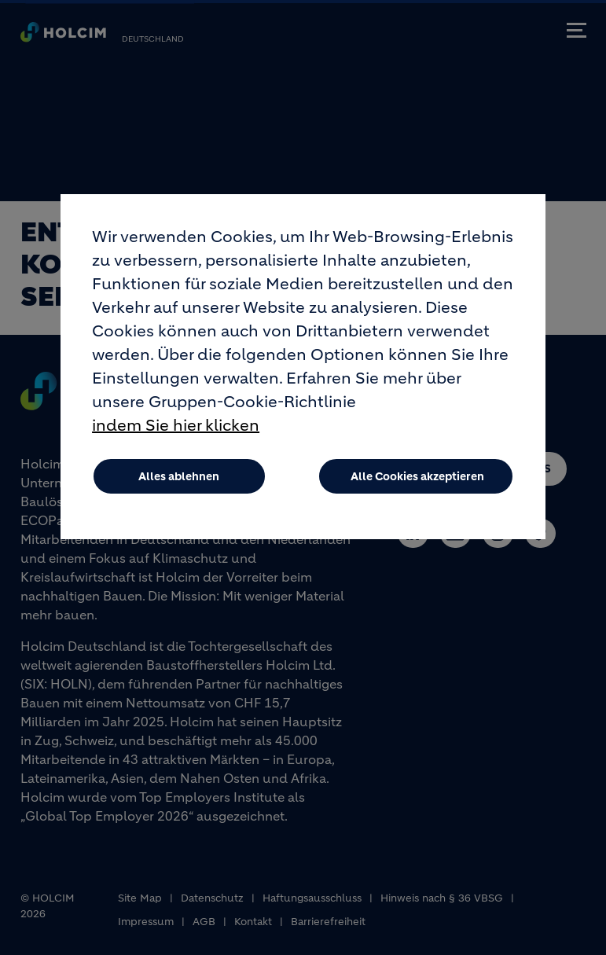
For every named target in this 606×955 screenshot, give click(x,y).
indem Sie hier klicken (175, 440)
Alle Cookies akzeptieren (417, 490)
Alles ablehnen (178, 490)
